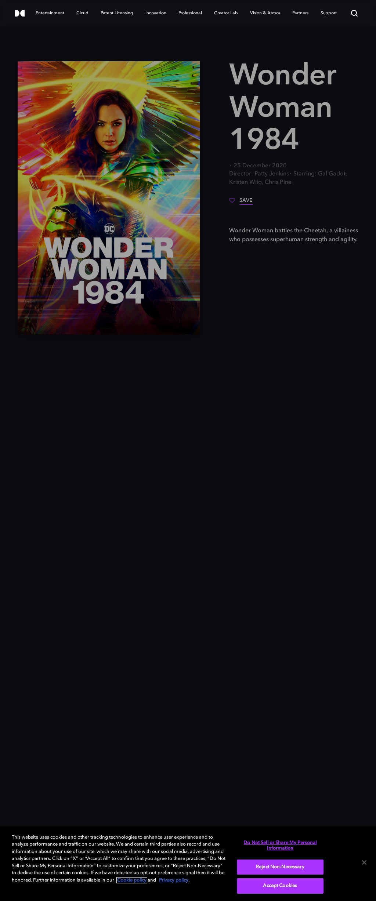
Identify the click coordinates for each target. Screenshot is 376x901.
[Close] (364, 862)
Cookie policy (132, 880)
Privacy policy (173, 880)
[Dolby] (20, 14)
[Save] (241, 203)
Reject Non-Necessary (280, 867)
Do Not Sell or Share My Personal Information (280, 845)
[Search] (354, 13)
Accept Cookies (280, 885)
